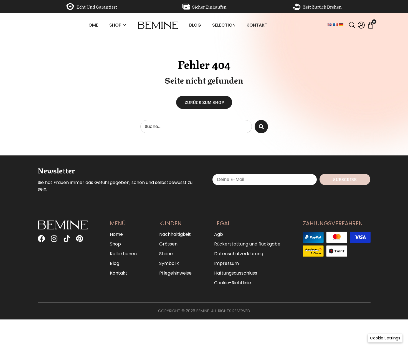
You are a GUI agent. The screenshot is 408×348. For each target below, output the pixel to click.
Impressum (226, 263)
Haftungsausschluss (235, 273)
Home (116, 234)
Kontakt (118, 273)
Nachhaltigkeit (175, 234)
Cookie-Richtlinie (232, 283)
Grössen (168, 244)
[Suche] (261, 126)
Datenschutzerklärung (238, 254)
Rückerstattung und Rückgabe (247, 244)
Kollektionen (123, 254)
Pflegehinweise (175, 273)
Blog (114, 263)
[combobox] (196, 126)
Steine (166, 254)
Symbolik (169, 263)
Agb (218, 234)
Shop (115, 244)
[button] (385, 338)
